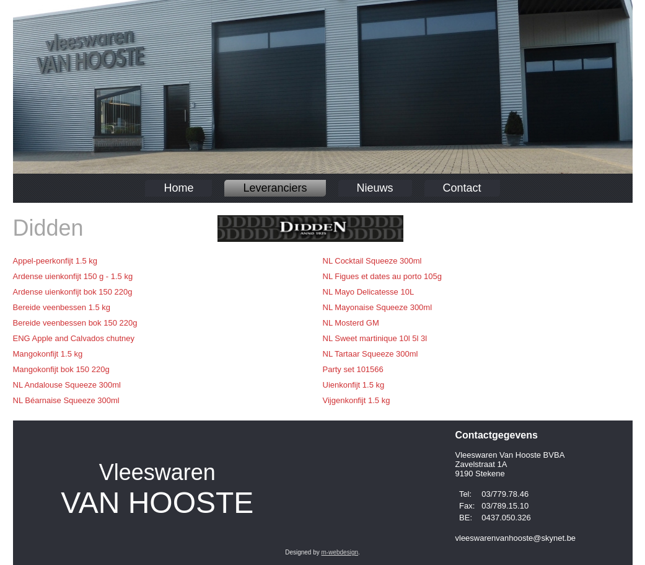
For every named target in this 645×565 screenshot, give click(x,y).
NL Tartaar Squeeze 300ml (370, 353)
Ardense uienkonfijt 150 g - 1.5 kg (73, 276)
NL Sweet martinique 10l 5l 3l (375, 338)
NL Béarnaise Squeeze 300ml (66, 400)
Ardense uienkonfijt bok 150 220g (73, 291)
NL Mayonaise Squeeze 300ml (377, 307)
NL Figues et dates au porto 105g (382, 276)
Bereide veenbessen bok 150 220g (75, 322)
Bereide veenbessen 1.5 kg (62, 307)
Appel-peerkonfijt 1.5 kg (55, 260)
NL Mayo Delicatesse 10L (369, 291)
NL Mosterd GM (351, 322)
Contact (462, 188)
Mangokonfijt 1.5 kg (48, 353)
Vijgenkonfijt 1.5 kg (356, 400)
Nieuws (375, 188)
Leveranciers (275, 188)
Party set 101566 (353, 369)
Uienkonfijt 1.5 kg (354, 384)
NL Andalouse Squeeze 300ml (67, 384)
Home (178, 188)
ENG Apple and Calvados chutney (74, 338)
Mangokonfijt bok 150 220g (61, 369)
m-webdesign (340, 552)
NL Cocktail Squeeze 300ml (372, 260)
